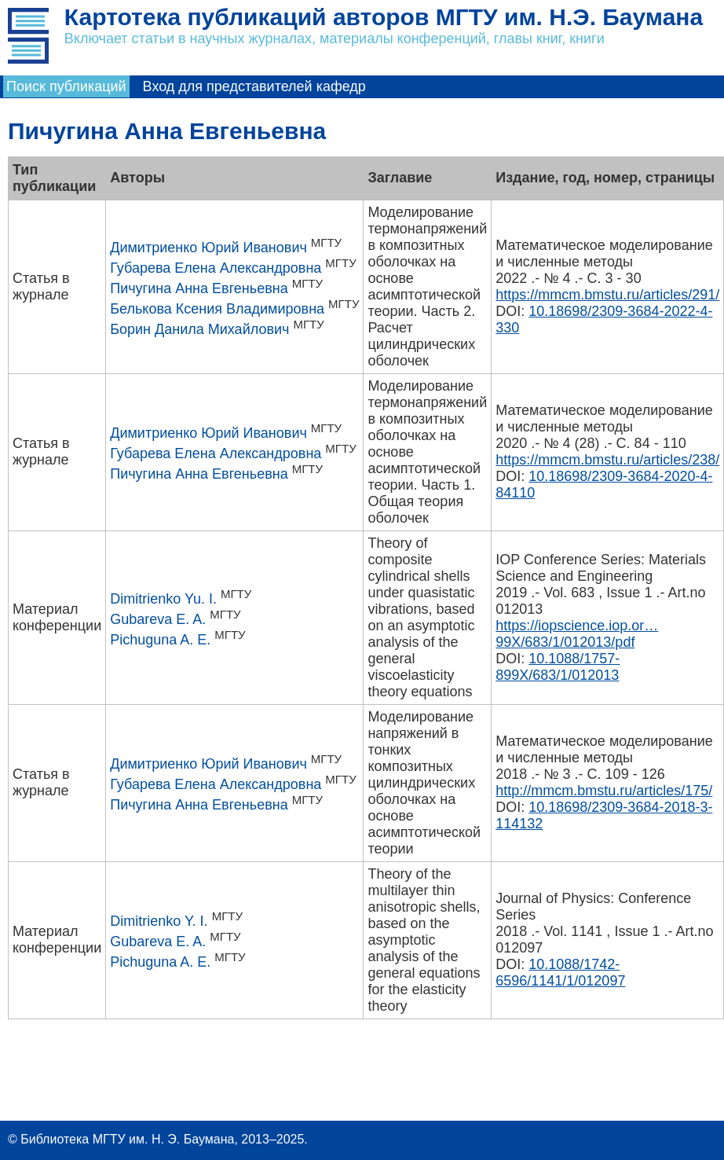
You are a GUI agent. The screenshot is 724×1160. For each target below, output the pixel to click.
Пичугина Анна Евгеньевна (198, 288)
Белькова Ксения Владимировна (217, 309)
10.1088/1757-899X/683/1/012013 (557, 667)
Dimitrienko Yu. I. (163, 599)
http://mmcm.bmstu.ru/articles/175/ (603, 790)
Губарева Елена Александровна (215, 268)
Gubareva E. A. (158, 619)
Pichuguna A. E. (160, 640)
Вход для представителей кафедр (254, 86)
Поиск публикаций (66, 86)
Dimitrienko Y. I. (158, 921)
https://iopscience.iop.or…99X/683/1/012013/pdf (576, 634)
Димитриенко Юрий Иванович (208, 247)
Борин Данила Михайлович (199, 329)
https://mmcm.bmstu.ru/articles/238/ (607, 460)
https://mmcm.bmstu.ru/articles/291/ (607, 295)
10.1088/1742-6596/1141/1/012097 (560, 972)
